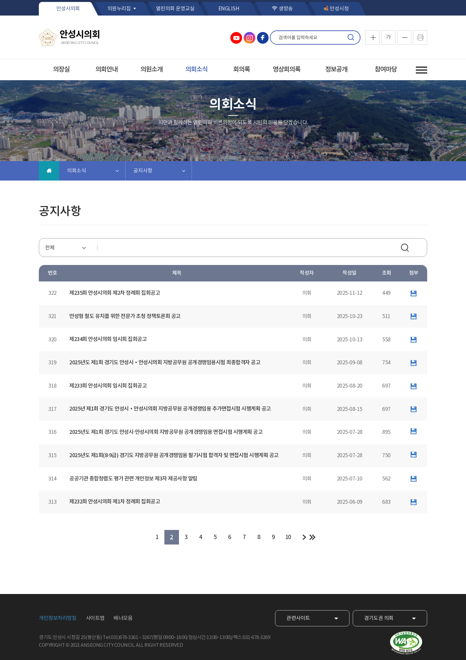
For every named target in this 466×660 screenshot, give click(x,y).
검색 (350, 37)
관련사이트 (298, 618)
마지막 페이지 (312, 537)
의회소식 (196, 69)
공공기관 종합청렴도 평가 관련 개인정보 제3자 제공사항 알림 (133, 479)
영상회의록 (286, 69)
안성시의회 (68, 9)
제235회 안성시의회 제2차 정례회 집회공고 (114, 293)
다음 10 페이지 (304, 537)
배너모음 (123, 618)
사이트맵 (95, 618)
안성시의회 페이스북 (263, 38)
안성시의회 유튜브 (236, 38)
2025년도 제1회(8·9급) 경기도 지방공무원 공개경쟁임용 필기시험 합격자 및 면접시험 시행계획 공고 (174, 455)
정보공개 (336, 69)
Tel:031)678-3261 (120, 637)
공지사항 (142, 171)
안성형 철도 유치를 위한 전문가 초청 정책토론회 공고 (125, 316)
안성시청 (339, 9)
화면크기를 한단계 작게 (404, 37)
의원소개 (151, 69)
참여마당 (386, 69)
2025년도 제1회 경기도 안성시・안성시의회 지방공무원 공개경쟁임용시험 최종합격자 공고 (164, 362)
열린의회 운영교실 (175, 9)
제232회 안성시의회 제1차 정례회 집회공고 (114, 502)
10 (288, 537)
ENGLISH (228, 9)
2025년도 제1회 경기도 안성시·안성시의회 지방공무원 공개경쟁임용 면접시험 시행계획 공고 (165, 432)
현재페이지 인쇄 (420, 37)
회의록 (241, 69)
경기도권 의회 (379, 618)
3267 (147, 637)
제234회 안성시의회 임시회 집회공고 (108, 339)
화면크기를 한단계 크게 (372, 37)
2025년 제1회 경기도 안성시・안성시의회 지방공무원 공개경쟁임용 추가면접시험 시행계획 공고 (170, 409)
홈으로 (49, 171)
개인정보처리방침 (57, 618)
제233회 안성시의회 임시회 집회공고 (108, 386)
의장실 (61, 69)
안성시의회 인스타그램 (249, 38)
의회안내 (106, 69)
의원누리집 (119, 9)
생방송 (286, 9)
